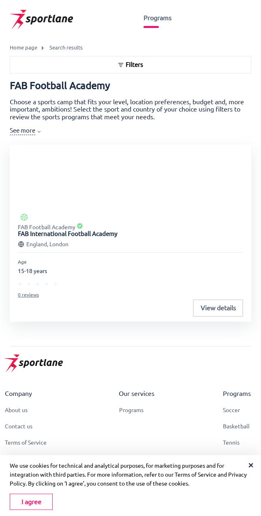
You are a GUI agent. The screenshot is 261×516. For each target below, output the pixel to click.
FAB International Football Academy (67, 233)
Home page (23, 47)
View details (218, 308)
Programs (157, 18)
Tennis (231, 442)
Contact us (18, 426)
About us (16, 410)
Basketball (236, 426)
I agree (31, 501)
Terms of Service (26, 442)
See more (22, 130)
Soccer (231, 410)
